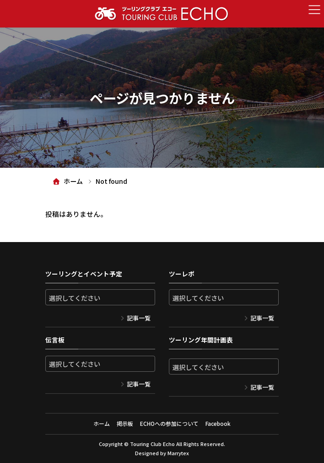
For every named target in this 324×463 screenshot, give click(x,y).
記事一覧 (139, 318)
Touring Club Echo (152, 443)
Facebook (218, 423)
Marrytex (178, 453)
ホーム (101, 423)
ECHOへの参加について (169, 423)
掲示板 (125, 423)
